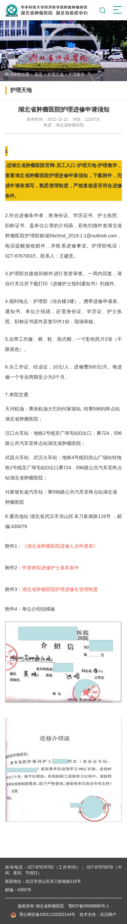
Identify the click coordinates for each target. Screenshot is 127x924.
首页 (39, 74)
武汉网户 (108, 914)
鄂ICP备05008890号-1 (88, 906)
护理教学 (76, 74)
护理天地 (55, 74)
